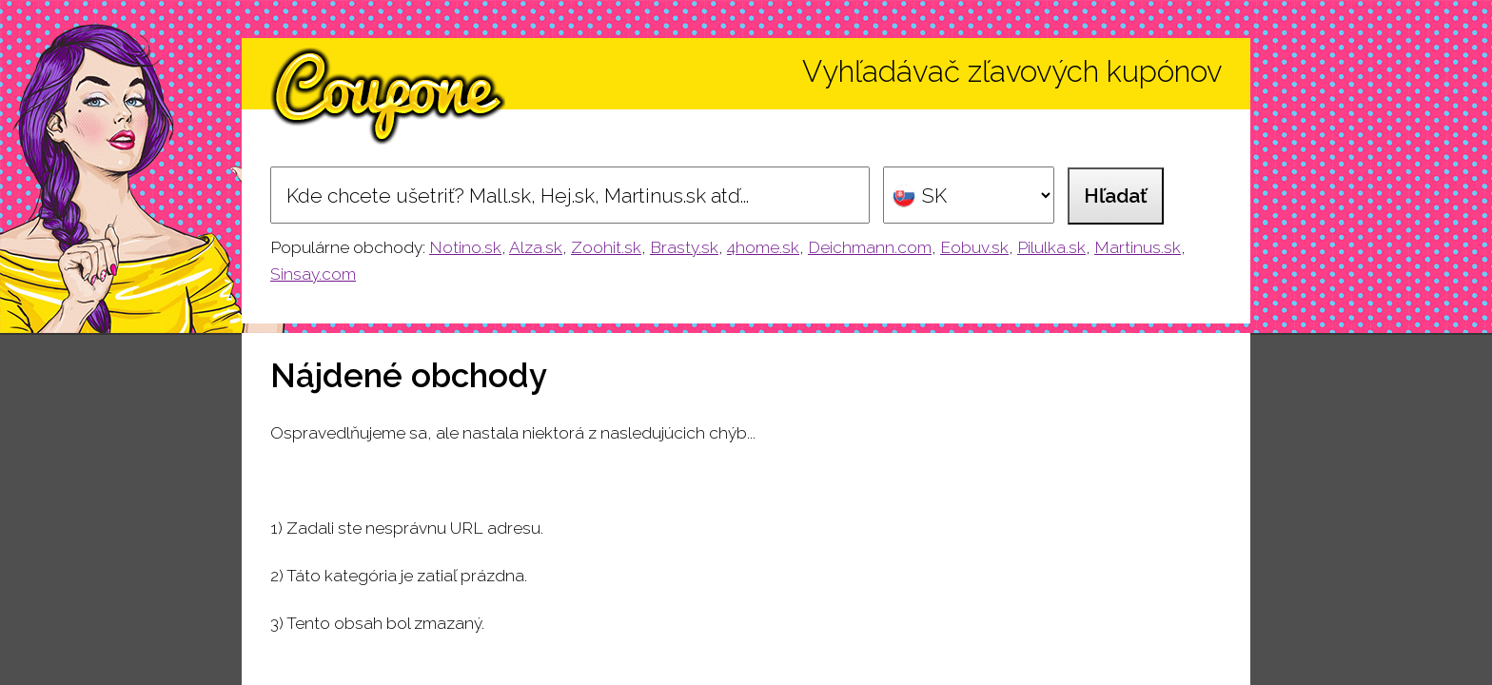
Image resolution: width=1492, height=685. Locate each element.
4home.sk (763, 247)
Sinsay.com (313, 274)
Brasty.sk (684, 247)
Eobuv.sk (974, 247)
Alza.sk (535, 247)
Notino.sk (465, 247)
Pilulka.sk (1051, 247)
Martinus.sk (1137, 247)
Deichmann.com (870, 247)
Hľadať (1116, 195)
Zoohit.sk (606, 247)
